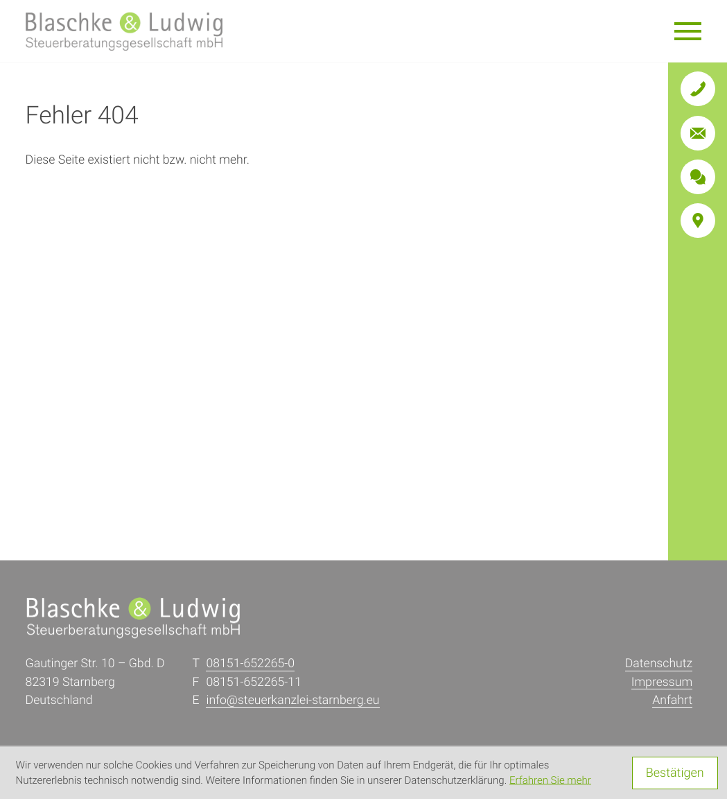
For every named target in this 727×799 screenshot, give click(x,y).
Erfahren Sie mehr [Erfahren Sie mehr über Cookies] (550, 780)
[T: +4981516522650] (250, 664)
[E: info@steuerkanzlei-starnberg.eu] (698, 133)
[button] (698, 88)
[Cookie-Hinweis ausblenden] (675, 773)
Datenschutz (658, 664)
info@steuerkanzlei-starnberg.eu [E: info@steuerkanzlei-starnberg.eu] (292, 700)
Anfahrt (672, 700)
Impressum (661, 682)
